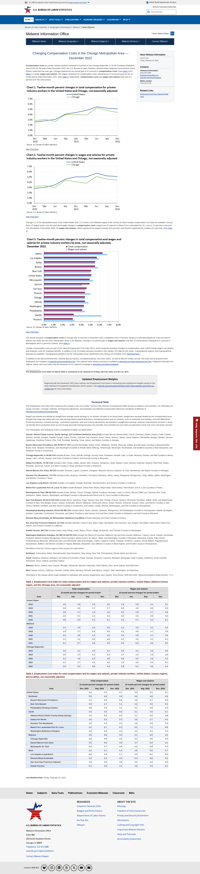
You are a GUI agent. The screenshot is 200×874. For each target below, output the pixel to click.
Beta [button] (125, 19)
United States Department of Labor (161, 2)
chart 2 (65, 77)
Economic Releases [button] (93, 19)
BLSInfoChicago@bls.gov (149, 75)
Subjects (42, 793)
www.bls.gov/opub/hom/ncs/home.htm (42, 412)
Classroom (119, 793)
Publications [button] (72, 19)
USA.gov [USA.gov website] (81, 824)
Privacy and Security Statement (133, 815)
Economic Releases (97, 793)
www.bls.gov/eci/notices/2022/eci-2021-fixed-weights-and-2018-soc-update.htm (99, 387)
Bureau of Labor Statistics (36, 27)
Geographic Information (60, 27)
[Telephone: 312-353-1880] (49, 847)
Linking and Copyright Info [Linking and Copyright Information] (130, 824)
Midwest (76, 27)
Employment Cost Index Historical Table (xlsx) (154, 95)
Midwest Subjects (99, 41)
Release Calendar (160, 7)
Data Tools (58, 793)
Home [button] (28, 19)
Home (29, 793)
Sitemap (121, 806)
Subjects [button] (40, 19)
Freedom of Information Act (131, 810)
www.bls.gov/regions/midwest (150, 77)
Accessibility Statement (129, 838)
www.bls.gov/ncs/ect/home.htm (62, 361)
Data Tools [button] (55, 19)
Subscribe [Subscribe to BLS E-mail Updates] (172, 7)
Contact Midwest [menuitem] (160, 41)
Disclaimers (123, 820)
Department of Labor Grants (91, 815)
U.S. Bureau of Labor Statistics (52, 9)
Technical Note (133, 354)
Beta (131, 793)
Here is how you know (78, 2)
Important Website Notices (131, 829)
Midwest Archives (130, 41)
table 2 (66, 343)
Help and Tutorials (126, 834)
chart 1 (126, 71)
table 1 (29, 74)
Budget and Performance (89, 810)
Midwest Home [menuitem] (39, 41)
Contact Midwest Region (37, 856)
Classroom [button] (113, 19)
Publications (75, 793)
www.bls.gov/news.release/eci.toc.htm (136, 361)
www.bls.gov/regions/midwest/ (105, 364)
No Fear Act (82, 820)
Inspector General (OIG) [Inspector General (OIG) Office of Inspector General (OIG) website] (89, 806)
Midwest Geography (67, 41)
